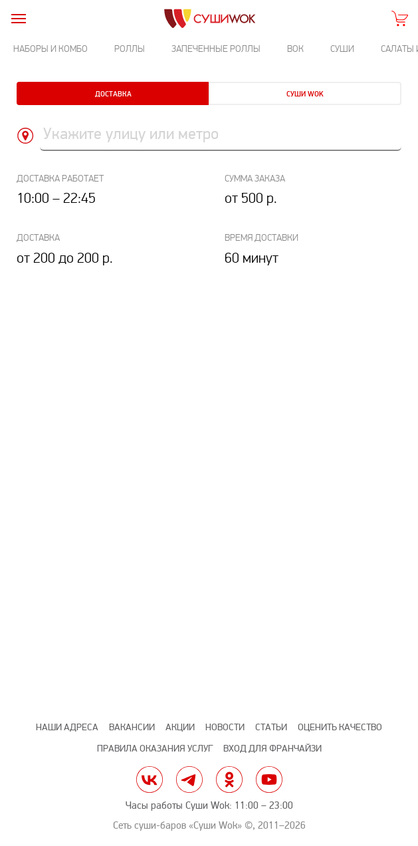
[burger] (18, 18)
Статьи (271, 727)
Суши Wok (305, 94)
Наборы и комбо (50, 49)
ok (229, 779)
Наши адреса (67, 727)
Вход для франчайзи (272, 748)
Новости (225, 727)
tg (189, 779)
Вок (295, 49)
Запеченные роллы (216, 49)
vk (149, 779)
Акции (180, 727)
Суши (342, 49)
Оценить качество (340, 727)
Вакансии (132, 727)
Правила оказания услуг (155, 748)
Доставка (113, 94)
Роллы (129, 49)
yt (269, 779)
